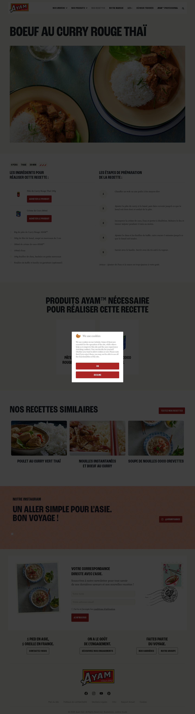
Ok (97, 366)
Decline (97, 374)
